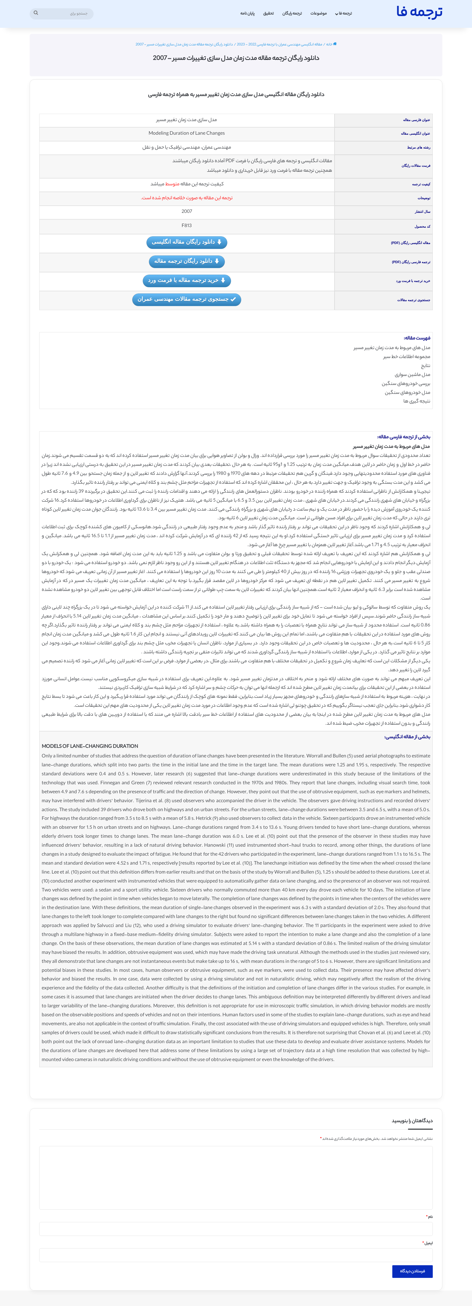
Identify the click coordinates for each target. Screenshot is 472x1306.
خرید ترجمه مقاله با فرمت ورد (187, 280)
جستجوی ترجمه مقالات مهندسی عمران (186, 299)
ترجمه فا (345, 14)
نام (429, 1217)
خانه (331, 45)
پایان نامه (247, 14)
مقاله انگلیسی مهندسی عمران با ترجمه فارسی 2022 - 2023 (279, 45)
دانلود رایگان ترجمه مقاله (187, 261)
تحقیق (268, 14)
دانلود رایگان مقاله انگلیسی (187, 242)
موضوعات (318, 14)
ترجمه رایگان (292, 14)
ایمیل (427, 1244)
